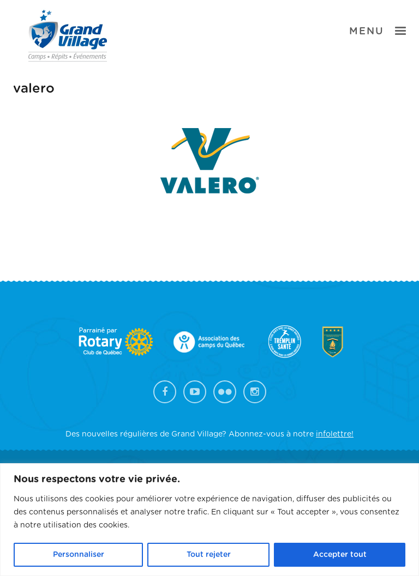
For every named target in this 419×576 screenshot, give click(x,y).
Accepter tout (340, 555)
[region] (209, 519)
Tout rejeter (209, 555)
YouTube (194, 391)
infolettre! (335, 434)
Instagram (254, 391)
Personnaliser (78, 555)
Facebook (164, 391)
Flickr (224, 391)
